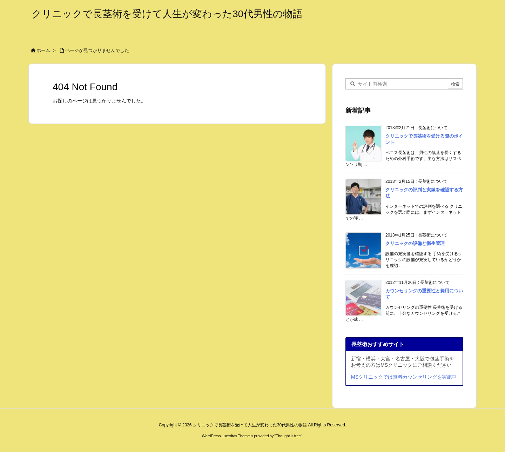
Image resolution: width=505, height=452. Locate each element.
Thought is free (288, 436)
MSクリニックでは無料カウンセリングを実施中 (404, 377)
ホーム (43, 50)
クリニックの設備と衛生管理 (415, 243)
